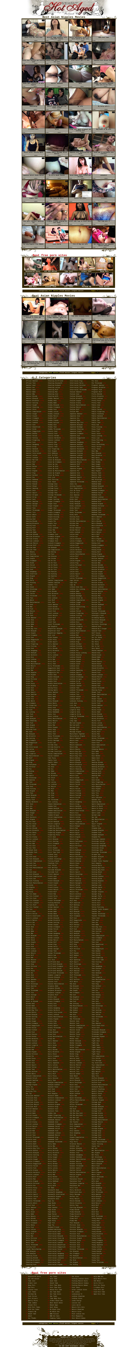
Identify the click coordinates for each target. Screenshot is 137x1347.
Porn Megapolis (77, 1316)
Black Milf (30, 955)
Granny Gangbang (54, 1008)
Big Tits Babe (31, 894)
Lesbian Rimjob (75, 657)
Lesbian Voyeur (75, 696)
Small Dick (96, 758)
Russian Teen (96, 609)
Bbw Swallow (30, 780)
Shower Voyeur (97, 699)
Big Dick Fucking (32, 881)
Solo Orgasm (96, 789)
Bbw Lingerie (31, 753)
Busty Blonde (31, 1218)
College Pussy (53, 488)
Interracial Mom (54, 1262)
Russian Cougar (97, 571)
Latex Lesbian (75, 532)
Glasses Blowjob (54, 977)
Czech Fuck (52, 611)
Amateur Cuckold (32, 420)
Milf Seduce (74, 955)
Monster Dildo (75, 1030)
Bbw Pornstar (31, 767)
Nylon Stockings (76, 1098)
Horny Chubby (53, 1155)
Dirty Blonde (53, 648)
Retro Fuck (96, 528)
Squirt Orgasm (97, 824)
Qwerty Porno (33, 1300)
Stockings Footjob (98, 843)
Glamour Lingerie (54, 975)
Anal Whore (30, 600)
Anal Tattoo (30, 593)
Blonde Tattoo (31, 1067)
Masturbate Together (77, 734)
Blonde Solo (30, 1063)
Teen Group (96, 970)
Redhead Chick (97, 488)
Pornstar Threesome (77, 1249)
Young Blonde (96, 1231)
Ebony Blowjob (53, 701)
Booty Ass (29, 1087)
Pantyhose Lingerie (77, 1183)
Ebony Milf (52, 723)
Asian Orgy (30, 677)
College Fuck (53, 486)
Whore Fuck (96, 1166)
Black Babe (30, 931)
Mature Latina (75, 817)
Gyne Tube (53, 1281)
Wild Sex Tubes (33, 1309)
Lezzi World (76, 1305)
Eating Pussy (53, 688)
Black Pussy (30, 970)
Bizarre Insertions (33, 916)
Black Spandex (31, 979)
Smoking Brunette (98, 767)
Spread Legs (96, 815)
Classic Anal (53, 431)
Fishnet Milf (53, 856)
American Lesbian (32, 541)
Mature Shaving (75, 861)
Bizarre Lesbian (32, 918)
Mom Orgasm (74, 1008)
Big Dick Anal (31, 872)
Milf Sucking (74, 968)
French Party (53, 896)
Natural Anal (74, 1058)
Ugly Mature (96, 1071)
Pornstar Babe (75, 1227)
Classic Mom (52, 442)
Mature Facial (75, 784)
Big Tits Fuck (31, 898)
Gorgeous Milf (53, 995)
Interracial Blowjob (55, 1236)
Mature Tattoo (75, 885)
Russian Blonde (97, 565)
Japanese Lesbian (76, 455)
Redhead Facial (97, 493)
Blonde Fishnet (31, 1030)
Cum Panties (52, 571)
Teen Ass (95, 922)
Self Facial (96, 633)
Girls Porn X (98, 1283)
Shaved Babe (96, 657)
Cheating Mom (53, 392)
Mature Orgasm (75, 837)
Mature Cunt (74, 775)
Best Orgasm (30, 819)
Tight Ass (95, 1043)
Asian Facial (31, 642)
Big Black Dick (31, 850)
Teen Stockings (97, 1006)
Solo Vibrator (97, 797)
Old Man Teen (74, 1120)
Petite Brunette (76, 1203)
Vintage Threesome (98, 1139)
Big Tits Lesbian (32, 903)
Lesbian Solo (74, 668)
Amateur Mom (30, 464)
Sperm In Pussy (97, 808)
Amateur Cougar (31, 414)
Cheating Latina (54, 387)
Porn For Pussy (99, 1285)
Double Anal (52, 675)
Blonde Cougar (31, 1021)
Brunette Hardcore (33, 1172)
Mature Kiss (74, 813)
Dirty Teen (52, 664)
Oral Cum (73, 1128)
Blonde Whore (31, 1074)
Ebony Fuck (52, 707)
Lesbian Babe (74, 591)
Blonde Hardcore (32, 1038)
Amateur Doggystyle (33, 431)
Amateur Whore (31, 514)
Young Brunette (97, 1234)
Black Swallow (31, 986)
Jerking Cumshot (76, 486)
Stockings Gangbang (99, 846)
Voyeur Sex (96, 1146)
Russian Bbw (96, 563)
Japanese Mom (74, 466)
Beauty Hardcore (32, 802)
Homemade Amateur (54, 1120)
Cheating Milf (53, 389)
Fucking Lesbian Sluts (80, 1279)
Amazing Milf (31, 528)
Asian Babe (30, 624)
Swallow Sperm (97, 887)
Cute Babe (51, 589)
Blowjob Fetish (31, 1078)
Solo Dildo (96, 780)
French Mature (53, 889)
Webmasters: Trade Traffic (72, 1337)
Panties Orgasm (75, 1174)
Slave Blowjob (97, 740)
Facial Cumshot (53, 756)
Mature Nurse (74, 830)
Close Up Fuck (53, 468)
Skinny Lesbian (97, 725)
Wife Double (96, 1185)
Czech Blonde (53, 607)
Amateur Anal (31, 385)
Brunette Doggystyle (33, 1163)
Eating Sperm (53, 690)
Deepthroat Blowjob (55, 628)
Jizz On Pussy (75, 490)
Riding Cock (96, 543)
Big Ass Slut (31, 846)
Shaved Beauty (97, 661)
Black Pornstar (31, 966)
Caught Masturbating (33, 1249)
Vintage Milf (96, 1124)
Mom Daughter (74, 997)
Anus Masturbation (33, 602)
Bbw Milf (29, 758)
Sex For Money (97, 637)
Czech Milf (52, 617)
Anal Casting (31, 554)
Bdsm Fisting (31, 789)
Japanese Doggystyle (77, 438)
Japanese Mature (76, 462)
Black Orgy (30, 964)
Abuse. (82, 1346)
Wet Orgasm (96, 1152)
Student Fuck (96, 859)
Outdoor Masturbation (78, 1159)
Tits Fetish (96, 1058)
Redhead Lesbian (98, 497)
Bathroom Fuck (31, 729)
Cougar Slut (52, 508)
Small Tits (96, 760)
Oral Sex (73, 1135)
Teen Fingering (97, 957)
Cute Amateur (53, 587)
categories (43, 291)
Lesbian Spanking (76, 670)
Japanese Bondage (76, 427)
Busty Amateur (31, 1207)
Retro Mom (95, 536)
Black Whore (30, 997)
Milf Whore (74, 981)
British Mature (31, 1126)
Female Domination (55, 804)
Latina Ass (74, 536)
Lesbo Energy (76, 1300)
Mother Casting (75, 1043)
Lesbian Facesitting (77, 607)
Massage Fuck (74, 727)
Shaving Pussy (97, 690)
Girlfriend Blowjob (55, 964)
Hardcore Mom (53, 1102)
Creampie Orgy (53, 539)
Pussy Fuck (96, 431)
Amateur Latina (31, 455)
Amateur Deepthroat (33, 427)
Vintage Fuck (96, 1111)
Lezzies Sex (76, 1303)
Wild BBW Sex (98, 1276)
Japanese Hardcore (76, 446)
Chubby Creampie (54, 407)
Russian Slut (96, 607)
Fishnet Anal (53, 854)
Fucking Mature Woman (80, 1285)
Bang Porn (104, 270)
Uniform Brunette (98, 1080)
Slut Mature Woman (78, 1318)
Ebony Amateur (53, 692)
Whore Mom (95, 1170)
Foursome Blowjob (54, 870)
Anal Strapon (31, 591)
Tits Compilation (98, 1056)
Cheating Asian (31, 1256)
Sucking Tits (96, 883)
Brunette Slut (31, 1190)
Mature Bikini (75, 758)
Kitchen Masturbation (78, 521)
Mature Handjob (75, 806)
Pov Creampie (74, 1253)
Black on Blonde (32, 1001)
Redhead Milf (96, 501)
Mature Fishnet (75, 791)
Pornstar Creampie (76, 1231)
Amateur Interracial (33, 453)
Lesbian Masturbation (78, 631)
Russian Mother (97, 598)
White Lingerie (97, 1159)
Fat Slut (51, 795)
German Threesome (54, 953)
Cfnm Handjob (31, 1253)
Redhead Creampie (98, 490)
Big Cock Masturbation (34, 867)
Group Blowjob (53, 1032)
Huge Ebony (52, 1212)
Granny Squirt (53, 1025)
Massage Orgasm (75, 732)
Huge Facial (52, 1214)
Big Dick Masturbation (34, 883)
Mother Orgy (74, 1054)
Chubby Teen (52, 427)
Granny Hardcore (54, 1010)
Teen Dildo (96, 946)
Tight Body (96, 1045)
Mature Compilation (77, 771)
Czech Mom (51, 620)
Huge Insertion (53, 1216)
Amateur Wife (31, 517)
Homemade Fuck (53, 1131)
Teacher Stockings (98, 913)
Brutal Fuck (30, 1205)
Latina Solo (74, 571)
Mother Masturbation (77, 1049)
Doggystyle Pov (53, 672)
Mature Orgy (74, 839)
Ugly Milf (95, 1074)
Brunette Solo (31, 1192)
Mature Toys (74, 892)
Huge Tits (51, 1223)
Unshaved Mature (98, 1087)
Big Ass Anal (31, 821)
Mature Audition (76, 745)
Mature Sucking (75, 878)
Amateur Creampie (32, 418)
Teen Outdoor (96, 986)
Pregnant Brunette (98, 387)
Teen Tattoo (96, 1014)
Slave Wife (96, 747)
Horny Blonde (53, 1148)
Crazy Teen (52, 532)
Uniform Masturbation (100, 1085)
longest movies (77, 291)
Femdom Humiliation (55, 810)
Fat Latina (52, 782)
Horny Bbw (51, 1146)
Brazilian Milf (31, 1106)
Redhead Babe (96, 484)
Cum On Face (52, 563)
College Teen (53, 493)
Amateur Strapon (32, 495)
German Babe (52, 911)
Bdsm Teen (29, 793)
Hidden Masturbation (55, 1117)
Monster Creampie (76, 1028)
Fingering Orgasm (54, 832)
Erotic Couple (53, 738)
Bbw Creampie (31, 740)
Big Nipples (30, 887)
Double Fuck (52, 681)
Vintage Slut (96, 1133)
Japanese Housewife (77, 449)
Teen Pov (95, 990)
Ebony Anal (52, 694)
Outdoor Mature (75, 1161)
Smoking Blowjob (98, 764)
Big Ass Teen (31, 848)
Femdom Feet (52, 806)
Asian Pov (29, 681)
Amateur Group (31, 446)
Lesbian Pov (74, 650)
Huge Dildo (52, 1209)
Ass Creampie (31, 703)
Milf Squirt (74, 962)
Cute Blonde (52, 591)
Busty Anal (30, 1209)
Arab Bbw (29, 607)
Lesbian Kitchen (76, 624)
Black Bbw (29, 933)
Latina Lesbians (76, 552)
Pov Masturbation (76, 1258)
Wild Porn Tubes (34, 1307)
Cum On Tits (52, 569)
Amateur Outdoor (32, 475)
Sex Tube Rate (55, 1292)
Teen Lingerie (97, 977)
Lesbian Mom (74, 635)
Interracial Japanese (56, 1256)
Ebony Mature (53, 721)
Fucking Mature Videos (80, 1283)
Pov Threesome (97, 383)
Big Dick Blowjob (32, 874)
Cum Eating (52, 552)
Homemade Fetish (54, 1128)
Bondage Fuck (31, 1082)
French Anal (52, 876)
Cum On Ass (52, 560)
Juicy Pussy (74, 497)
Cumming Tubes (55, 1318)
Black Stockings (32, 984)
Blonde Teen (30, 1069)
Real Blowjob (96, 453)
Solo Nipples (96, 786)
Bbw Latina (30, 749)
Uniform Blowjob (98, 1078)
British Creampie (32, 1117)
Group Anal (52, 1030)
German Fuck (52, 931)
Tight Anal (96, 1038)
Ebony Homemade (53, 712)
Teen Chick (96, 933)
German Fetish (53, 929)
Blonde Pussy (31, 1058)
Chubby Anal (52, 400)
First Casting (53, 841)
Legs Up (72, 585)
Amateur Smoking (32, 488)
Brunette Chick (31, 1157)
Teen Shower (96, 997)
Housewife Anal (53, 1190)
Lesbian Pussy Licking (78, 653)
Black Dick (30, 944)
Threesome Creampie (99, 1032)
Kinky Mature (74, 508)
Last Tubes (68, 286)
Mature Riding (75, 852)
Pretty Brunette (98, 396)
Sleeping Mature (98, 749)
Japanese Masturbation (78, 460)
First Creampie (53, 843)
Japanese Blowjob (76, 425)
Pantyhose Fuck (75, 1181)
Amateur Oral (31, 468)
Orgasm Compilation (77, 1137)
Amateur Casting (32, 403)
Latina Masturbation (77, 554)
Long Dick (73, 718)
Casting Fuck (31, 1247)
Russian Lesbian (98, 587)
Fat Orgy (51, 793)
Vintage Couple (97, 1109)
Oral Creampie (75, 1126)
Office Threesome (76, 1104)
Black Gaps (54, 1305)
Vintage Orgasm (97, 1128)
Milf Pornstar (75, 949)
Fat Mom (51, 791)
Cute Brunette (53, 593)
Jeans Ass (73, 484)
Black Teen (30, 988)
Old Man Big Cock (76, 1113)
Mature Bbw (74, 747)
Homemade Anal (53, 1122)
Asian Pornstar (31, 679)
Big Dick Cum (31, 878)
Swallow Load (96, 885)
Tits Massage (96, 1060)
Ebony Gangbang (53, 710)
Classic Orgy (53, 444)
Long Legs (73, 721)
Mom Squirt (74, 1017)
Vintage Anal (96, 1102)
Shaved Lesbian (97, 675)
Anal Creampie (31, 560)
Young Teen (96, 1260)
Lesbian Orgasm (75, 639)
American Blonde (32, 534)
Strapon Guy (96, 854)
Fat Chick (51, 778)
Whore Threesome (98, 1177)
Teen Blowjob (96, 929)
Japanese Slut (75, 473)
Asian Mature (31, 666)
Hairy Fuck (52, 1058)
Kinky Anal (74, 499)
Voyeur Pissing (97, 1144)
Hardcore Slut (53, 1109)
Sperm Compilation (98, 804)
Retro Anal (96, 519)
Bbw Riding (30, 771)
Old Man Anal (74, 1111)
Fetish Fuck (52, 819)
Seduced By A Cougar (99, 628)
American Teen (31, 550)
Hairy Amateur (53, 1041)
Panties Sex (74, 1177)
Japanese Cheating (76, 429)
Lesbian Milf (74, 633)
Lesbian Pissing (76, 646)
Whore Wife (96, 1179)
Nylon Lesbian (75, 1093)
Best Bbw (29, 808)
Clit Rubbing (53, 453)
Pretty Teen (96, 403)
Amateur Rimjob (31, 484)
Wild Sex (95, 1209)
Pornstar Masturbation (78, 1236)
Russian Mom (96, 596)
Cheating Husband (54, 385)
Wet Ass (94, 1148)
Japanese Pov (74, 471)
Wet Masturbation (98, 1150)
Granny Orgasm (53, 1019)
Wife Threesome (97, 1192)
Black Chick (30, 940)
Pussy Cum (95, 425)
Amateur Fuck (31, 442)
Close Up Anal (53, 457)
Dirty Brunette (53, 650)
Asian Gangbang (31, 650)
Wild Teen (95, 1214)
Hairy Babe (52, 1047)
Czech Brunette (53, 609)
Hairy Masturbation (55, 1069)
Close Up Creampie (55, 462)
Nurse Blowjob (75, 1080)
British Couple (31, 1115)
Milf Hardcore (75, 935)
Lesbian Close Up (76, 598)
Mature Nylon (74, 832)
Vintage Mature (97, 1122)
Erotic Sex (52, 742)
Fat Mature (52, 786)
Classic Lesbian (54, 440)
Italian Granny (75, 403)
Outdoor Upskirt (76, 1168)
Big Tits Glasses (32, 900)
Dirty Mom (51, 659)
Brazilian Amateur (33, 1095)
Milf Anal (73, 900)
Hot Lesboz (76, 1292)
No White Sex (55, 1311)
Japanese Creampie (76, 433)
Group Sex (51, 1038)
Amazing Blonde (31, 521)
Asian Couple (31, 633)
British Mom (30, 1131)
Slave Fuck (96, 742)
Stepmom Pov (96, 837)
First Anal (52, 837)
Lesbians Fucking (76, 701)
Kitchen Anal (74, 519)
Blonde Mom (30, 1049)
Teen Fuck (95, 964)
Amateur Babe (31, 392)
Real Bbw (95, 451)
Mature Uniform (75, 894)
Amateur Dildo (31, 429)
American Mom (31, 547)
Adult (30, 1316)
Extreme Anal (53, 745)
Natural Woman (75, 1074)
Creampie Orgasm (54, 536)
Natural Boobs (75, 1060)
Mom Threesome (75, 1019)
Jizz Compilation (76, 488)
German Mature (53, 940)
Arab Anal (29, 604)
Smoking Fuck (96, 771)
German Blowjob (53, 918)
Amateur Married (32, 460)
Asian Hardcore (31, 655)
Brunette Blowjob (32, 1152)
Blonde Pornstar (32, 1054)
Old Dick (73, 1109)
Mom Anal (73, 984)
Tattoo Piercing (98, 907)
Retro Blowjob (97, 523)
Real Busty (96, 457)
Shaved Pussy (96, 681)
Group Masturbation (55, 1036)
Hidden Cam (52, 1113)
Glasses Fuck (53, 981)
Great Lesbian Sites (79, 1289)
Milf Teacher (74, 973)
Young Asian (96, 1223)
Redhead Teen (96, 512)
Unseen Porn (32, 1305)
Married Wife (74, 725)
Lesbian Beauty (75, 593)
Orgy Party (74, 1142)
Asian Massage (31, 661)
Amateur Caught (31, 405)
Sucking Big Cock (98, 867)
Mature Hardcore (76, 808)
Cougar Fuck (52, 503)
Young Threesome (98, 1262)
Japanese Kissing (76, 453)
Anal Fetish (30, 565)
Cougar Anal (52, 497)
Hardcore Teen (53, 1111)
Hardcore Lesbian (54, 1100)
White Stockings (98, 1161)
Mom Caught (74, 990)
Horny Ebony (52, 1161)
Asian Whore (30, 701)
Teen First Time (98, 960)
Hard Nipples (53, 1093)
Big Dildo (29, 885)
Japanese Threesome (77, 482)
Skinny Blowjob (97, 716)
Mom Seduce (74, 1010)
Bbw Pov (29, 769)
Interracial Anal (54, 1231)
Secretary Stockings (99, 624)
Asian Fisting (31, 646)
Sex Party (95, 642)
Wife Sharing (96, 1190)
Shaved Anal (96, 653)
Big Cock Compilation (34, 861)
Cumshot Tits (53, 585)
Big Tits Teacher (32, 907)
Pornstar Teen (75, 1247)
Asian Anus (30, 622)
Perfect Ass (74, 1196)
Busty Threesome (32, 1245)
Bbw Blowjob (30, 734)
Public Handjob (97, 416)
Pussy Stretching (98, 444)
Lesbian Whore (75, 699)
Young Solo (96, 1258)
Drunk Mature (53, 685)
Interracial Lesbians (56, 1258)
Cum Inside (52, 558)
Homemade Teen (53, 1139)
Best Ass (29, 806)
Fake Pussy (52, 758)
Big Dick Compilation (34, 876)
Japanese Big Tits (76, 422)
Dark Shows (54, 1307)
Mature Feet (74, 786)
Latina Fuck (74, 545)
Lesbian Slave (75, 664)
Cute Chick (52, 596)
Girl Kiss (51, 960)
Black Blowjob (31, 935)
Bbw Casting (30, 738)
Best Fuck (29, 815)
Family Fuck (52, 760)
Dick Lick (51, 635)
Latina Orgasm (75, 560)
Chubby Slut (52, 425)
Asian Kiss (30, 657)
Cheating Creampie (33, 1262)
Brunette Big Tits (33, 1148)
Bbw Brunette (31, 736)
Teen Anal (95, 920)
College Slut (53, 490)
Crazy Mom (51, 530)
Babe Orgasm (30, 725)
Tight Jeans (96, 1047)
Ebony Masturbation (55, 718)
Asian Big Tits (31, 628)
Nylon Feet (74, 1089)
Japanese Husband (76, 451)
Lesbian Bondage (76, 596)
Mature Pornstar (76, 846)
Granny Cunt (52, 1003)
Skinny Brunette (98, 718)
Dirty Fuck (52, 653)
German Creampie (54, 927)
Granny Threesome (54, 1028)
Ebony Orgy (52, 729)
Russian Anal (96, 560)
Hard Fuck (51, 1091)
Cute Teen (51, 602)
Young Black (96, 1229)
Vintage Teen (96, 1137)
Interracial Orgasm (55, 1264)
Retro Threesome (98, 541)
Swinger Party (97, 896)
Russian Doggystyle (99, 578)
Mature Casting (75, 767)
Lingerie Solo (75, 712)
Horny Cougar (53, 1157)
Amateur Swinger (32, 503)
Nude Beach (74, 1076)
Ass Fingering (31, 705)
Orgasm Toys (74, 1139)
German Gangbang (54, 933)
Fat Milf (51, 789)
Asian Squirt (31, 692)
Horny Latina (53, 1168)
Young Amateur (97, 1218)
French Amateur (53, 874)
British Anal (31, 1111)
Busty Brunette (31, 1220)
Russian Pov (96, 602)
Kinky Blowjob (75, 501)
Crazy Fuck (52, 525)
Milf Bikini (74, 909)
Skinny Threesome (98, 738)
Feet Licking (53, 802)
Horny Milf (52, 1172)
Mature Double (75, 782)
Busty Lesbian (31, 1231)
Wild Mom (95, 1207)
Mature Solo (74, 870)
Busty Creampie (31, 1223)
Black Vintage (31, 995)
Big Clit (29, 854)
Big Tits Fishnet (32, 896)
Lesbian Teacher (76, 685)
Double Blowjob (53, 677)
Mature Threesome (76, 889)
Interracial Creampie (56, 1240)
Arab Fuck (29, 609)
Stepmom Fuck (96, 832)
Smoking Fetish (97, 769)
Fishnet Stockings (55, 859)
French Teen (52, 898)
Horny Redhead (53, 1181)
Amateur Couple (31, 416)
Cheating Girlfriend (55, 381)
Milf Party (74, 946)
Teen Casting (96, 931)
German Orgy (52, 944)
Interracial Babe (54, 1234)
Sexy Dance (96, 648)
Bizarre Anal (31, 911)
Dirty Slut (52, 661)
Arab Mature (30, 611)
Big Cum (29, 870)
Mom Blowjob (74, 986)
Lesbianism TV (77, 1294)
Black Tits (30, 992)
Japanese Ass (74, 418)
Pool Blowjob (74, 1223)
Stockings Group (98, 848)
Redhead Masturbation (100, 499)
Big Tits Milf (31, 905)
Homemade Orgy (53, 1137)
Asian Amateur (31, 617)
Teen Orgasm (96, 981)
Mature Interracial (77, 810)
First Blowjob (53, 839)
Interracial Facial (55, 1249)
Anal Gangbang (31, 571)
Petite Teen (74, 1205)
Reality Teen (96, 475)
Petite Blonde (75, 1201)
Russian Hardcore (98, 585)
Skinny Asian (96, 710)
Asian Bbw (29, 626)
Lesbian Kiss (74, 622)
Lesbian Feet (74, 609)
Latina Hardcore (76, 550)
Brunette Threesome (33, 1201)
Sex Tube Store (55, 1294)
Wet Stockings (97, 1157)
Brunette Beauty (32, 1146)
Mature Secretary (76, 856)
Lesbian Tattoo (75, 683)
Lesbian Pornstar (76, 648)
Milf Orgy (73, 944)
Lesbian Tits (74, 692)
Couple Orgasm (53, 519)
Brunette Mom (31, 1179)
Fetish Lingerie (54, 824)
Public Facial (97, 409)
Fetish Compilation (55, 817)
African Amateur (32, 381)
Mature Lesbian (75, 819)
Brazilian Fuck (31, 1100)
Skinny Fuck (96, 721)
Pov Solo (95, 381)
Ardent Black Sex (56, 1300)
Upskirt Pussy (97, 1093)
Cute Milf (51, 600)
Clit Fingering (53, 449)
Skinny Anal (96, 707)
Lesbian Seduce (75, 659)
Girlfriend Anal (54, 962)
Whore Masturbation (99, 1168)
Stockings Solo (97, 850)
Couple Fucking (53, 514)
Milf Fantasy (74, 924)
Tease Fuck (96, 918)
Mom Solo (73, 1014)
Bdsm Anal (29, 786)
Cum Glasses (52, 556)
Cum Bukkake (52, 547)
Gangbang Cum (53, 905)
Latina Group (74, 547)
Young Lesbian (97, 1249)
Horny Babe (52, 1144)
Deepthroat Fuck (54, 631)
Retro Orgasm (96, 539)
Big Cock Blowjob (32, 859)
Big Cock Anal (31, 856)
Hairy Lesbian (53, 1067)
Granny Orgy (52, 1021)
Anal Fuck (29, 569)
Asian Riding (31, 685)
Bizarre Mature (31, 920)
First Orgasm (53, 848)
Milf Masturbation (76, 940)
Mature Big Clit (76, 753)
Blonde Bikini (31, 1012)
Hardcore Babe (53, 1095)
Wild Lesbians (97, 1201)
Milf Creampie (75, 916)
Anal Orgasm (30, 576)
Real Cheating (97, 460)
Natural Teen (74, 1069)
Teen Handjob (96, 973)
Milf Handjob (74, 933)
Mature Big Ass (75, 751)
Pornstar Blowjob (76, 1229)
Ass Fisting (30, 707)
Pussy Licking (97, 436)
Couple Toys (52, 523)
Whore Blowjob (97, 1163)
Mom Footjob (74, 999)
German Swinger (53, 949)
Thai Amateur (96, 1023)
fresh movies (65, 291)
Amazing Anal (31, 519)
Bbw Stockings (31, 778)
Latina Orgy (74, 563)
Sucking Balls (97, 865)
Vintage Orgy (96, 1131)
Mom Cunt (73, 995)
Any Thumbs (32, 1318)
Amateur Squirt (31, 493)
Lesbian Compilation (77, 600)
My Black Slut (55, 1309)
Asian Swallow (31, 694)
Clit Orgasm (52, 451)
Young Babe (96, 1225)
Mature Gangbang (76, 802)
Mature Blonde (75, 760)
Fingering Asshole (55, 828)
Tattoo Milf (96, 905)
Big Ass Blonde (31, 828)
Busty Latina (31, 1229)
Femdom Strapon (53, 815)
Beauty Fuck (30, 799)
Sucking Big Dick (98, 870)
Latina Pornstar (76, 565)
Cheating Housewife (55, 383)
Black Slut (30, 975)
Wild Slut (95, 1212)
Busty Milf (30, 1234)
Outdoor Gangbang (76, 1155)
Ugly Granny (96, 1069)
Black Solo (30, 977)
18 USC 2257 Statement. (69, 1346)
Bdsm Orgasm (30, 791)
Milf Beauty (74, 907)
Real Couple (96, 466)
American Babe (31, 532)
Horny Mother (53, 1177)
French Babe (52, 878)
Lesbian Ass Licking (77, 589)
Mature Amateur (75, 738)
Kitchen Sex (74, 525)
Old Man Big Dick (76, 1115)
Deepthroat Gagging (55, 633)
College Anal (53, 484)
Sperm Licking (97, 810)
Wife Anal (95, 1181)
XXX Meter (97, 1281)
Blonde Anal (30, 1003)
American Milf (31, 545)
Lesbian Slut (74, 666)
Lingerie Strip (75, 714)
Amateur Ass (30, 387)
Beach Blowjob (31, 795)
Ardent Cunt (86, 270)
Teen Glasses (96, 968)
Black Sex (29, 973)
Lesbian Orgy (74, 642)
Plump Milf (74, 1218)
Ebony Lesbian (53, 716)
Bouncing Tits (31, 1091)
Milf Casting (74, 913)
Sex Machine (96, 639)
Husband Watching (54, 1229)
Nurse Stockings (76, 1082)
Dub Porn (33, 286)
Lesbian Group (75, 617)
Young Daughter (97, 1242)
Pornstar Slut (75, 1242)
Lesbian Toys (74, 694)
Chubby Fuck (52, 409)
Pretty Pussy (96, 400)
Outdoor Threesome (76, 1166)
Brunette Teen (31, 1199)
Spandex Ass (96, 799)
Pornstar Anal (75, 1225)
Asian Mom (29, 670)
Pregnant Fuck (97, 389)
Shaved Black (96, 664)
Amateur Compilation (33, 411)
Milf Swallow (74, 970)
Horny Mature (53, 1170)
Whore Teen (96, 1174)
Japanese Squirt (76, 477)
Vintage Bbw (96, 1104)
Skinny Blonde (97, 714)
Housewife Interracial (56, 1194)
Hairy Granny (53, 1060)
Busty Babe (30, 1214)
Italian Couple (75, 400)
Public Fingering (98, 411)
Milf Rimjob (74, 953)
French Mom (52, 894)
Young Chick (96, 1236)
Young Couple (96, 1238)
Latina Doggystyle (76, 543)
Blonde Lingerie (32, 1045)
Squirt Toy (96, 826)
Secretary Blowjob (98, 620)
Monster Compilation (77, 1025)
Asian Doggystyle (32, 639)
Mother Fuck (74, 1047)
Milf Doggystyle (76, 920)
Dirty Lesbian (53, 655)
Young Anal (96, 1220)
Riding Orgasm (97, 554)
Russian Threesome (98, 611)
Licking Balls (75, 707)
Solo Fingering (97, 782)
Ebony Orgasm (53, 727)
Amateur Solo (31, 490)
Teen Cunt (95, 942)
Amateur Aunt (31, 389)
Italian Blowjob (76, 396)
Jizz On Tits (74, 493)
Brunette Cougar (32, 1159)
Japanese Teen (75, 479)
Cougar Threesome (54, 510)
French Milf (52, 892)
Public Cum (96, 407)
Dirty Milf (52, 657)
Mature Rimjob (75, 854)
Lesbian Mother (75, 637)
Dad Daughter (53, 626)
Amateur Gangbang (32, 444)
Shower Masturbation (99, 694)
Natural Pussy (75, 1067)
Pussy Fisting (97, 427)
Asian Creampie (31, 635)
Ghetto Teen (52, 957)
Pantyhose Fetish (76, 1179)
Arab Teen (29, 615)
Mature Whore (74, 898)
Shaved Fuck (96, 672)
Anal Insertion (31, 574)
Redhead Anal (96, 482)
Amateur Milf (31, 462)
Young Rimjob (96, 1251)
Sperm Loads (96, 813)
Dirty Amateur (53, 644)
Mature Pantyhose (76, 841)
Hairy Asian (52, 1045)
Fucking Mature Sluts (80, 1281)
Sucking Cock (96, 874)
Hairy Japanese (53, 1063)
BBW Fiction (54, 1314)
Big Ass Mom (30, 843)
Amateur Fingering (33, 440)
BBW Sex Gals (55, 1316)
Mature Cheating (76, 769)
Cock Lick (51, 477)
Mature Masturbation (77, 824)
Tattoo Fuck (96, 900)
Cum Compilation (54, 550)
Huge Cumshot (53, 1207)
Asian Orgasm (31, 675)
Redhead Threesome (98, 514)
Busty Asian (30, 1212)
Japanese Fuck (75, 440)
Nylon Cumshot (75, 1087)
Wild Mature (96, 1203)
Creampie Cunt (53, 534)
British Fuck (31, 1120)
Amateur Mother (31, 466)
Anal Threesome (31, 596)
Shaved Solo (96, 683)
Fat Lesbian (52, 784)
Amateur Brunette (32, 400)
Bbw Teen (29, 782)
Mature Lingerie (76, 821)
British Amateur (32, 1109)
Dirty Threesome (54, 666)
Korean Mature (75, 530)
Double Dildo (53, 679)
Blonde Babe (30, 1006)
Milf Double (74, 922)
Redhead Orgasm (97, 503)
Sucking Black (97, 872)
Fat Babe (51, 771)
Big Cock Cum (31, 863)
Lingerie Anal (75, 710)
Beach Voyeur (31, 797)
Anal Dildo (30, 563)
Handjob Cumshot (54, 1085)
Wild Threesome (97, 1216)
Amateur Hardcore (32, 451)
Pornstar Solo (75, 1245)
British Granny (31, 1122)
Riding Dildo (96, 550)
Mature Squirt (75, 872)
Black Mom (29, 957)
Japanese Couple (76, 431)
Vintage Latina (97, 1115)
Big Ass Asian (31, 824)
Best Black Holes (56, 1303)
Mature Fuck (74, 799)
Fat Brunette (53, 775)
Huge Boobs (52, 1203)
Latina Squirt (75, 574)
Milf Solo (73, 957)
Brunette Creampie (33, 1161)
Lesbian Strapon (76, 679)
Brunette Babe (31, 1142)
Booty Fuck (30, 1089)
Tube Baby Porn (55, 1298)
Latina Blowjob (75, 539)
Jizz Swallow (74, 495)
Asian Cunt (30, 637)
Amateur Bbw (30, 394)
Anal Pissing (31, 582)
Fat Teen (51, 797)
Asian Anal (30, 620)
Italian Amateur (76, 392)
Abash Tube (32, 1314)
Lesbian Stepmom (76, 675)
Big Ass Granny (31, 837)
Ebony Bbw (51, 699)
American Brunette (33, 536)
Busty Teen (30, 1242)
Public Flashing (98, 414)
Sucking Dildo (97, 878)
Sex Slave (95, 644)
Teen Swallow (96, 1012)
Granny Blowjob (53, 999)
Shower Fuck (96, 692)
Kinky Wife (74, 514)
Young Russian (97, 1253)
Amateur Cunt (31, 425)
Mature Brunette (76, 764)
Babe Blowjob (31, 718)
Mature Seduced (75, 859)
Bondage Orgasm (31, 1085)
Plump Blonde (74, 1209)
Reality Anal (96, 473)
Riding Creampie (98, 545)
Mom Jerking (74, 1003)
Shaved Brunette (98, 668)
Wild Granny (96, 1199)
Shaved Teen (96, 685)
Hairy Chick (52, 1054)
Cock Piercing (53, 479)
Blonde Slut (30, 1060)
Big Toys (29, 909)
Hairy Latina (53, 1065)
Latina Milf (74, 556)
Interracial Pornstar (78, 385)
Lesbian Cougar (75, 602)
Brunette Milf (31, 1177)
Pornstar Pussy (75, 1240)
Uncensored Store (33, 270)
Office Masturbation (77, 1100)
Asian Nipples (31, 672)
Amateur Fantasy (32, 438)
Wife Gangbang (97, 1188)
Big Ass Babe (31, 826)
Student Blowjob (98, 856)
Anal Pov (29, 585)
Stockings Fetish (98, 841)
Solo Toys (95, 795)
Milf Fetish (74, 927)
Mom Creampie (74, 992)
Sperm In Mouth (97, 806)
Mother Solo (74, 1056)
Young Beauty (96, 1227)
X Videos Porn (99, 1287)
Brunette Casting (32, 1155)
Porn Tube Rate (55, 1285)
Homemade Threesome (55, 1142)
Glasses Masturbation (56, 984)
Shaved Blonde (97, 666)
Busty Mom (29, 1236)
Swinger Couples (98, 892)
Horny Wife (52, 1185)
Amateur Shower (31, 486)
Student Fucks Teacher (100, 861)
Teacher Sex (96, 911)
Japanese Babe (75, 420)
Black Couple (31, 942)
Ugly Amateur (96, 1067)
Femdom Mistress (54, 813)
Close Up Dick (53, 466)
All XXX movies (50, 270)
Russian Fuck (96, 580)
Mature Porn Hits (78, 1307)
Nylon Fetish (74, 1091)
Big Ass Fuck (31, 835)
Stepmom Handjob (98, 835)
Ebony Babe (52, 696)
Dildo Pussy (52, 639)
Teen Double (96, 951)
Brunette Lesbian (32, 1174)
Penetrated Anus (76, 1192)
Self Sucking (96, 635)
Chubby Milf (52, 418)
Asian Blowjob (31, 631)
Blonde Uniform (31, 1071)
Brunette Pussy (31, 1188)
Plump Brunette (75, 1214)
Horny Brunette (53, 1152)
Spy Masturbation (98, 819)
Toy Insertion (97, 1063)
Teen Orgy (95, 984)
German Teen (52, 951)
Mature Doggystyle (76, 780)
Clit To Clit (53, 455)
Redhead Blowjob (98, 486)
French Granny (53, 887)
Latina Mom (74, 558)
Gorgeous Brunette (55, 990)
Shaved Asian (96, 655)
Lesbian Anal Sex (76, 587)
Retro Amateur (97, 517)
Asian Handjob (31, 653)
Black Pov (29, 968)
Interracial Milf (54, 1260)
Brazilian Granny (32, 1102)
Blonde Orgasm (31, 1052)
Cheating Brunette (33, 1260)
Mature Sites (76, 1311)
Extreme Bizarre (54, 747)
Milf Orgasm (74, 942)
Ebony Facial (53, 705)
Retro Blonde (96, 521)
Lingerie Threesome (77, 716)
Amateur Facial (31, 436)
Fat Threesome (53, 799)
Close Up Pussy (53, 475)
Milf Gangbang (75, 931)
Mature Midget (75, 826)
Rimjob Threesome (98, 556)
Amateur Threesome (33, 510)
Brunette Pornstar (33, 1183)
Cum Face (51, 554)
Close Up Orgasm (54, 473)
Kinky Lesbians (75, 506)
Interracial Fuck (54, 1251)
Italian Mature (75, 407)
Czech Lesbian (53, 613)
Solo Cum (95, 778)
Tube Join (68, 270)
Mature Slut (74, 865)
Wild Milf (95, 1205)
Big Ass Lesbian (32, 839)
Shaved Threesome (98, 688)
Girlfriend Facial (55, 968)
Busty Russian (31, 1240)
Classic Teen (53, 446)
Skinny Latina (97, 723)
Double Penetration (55, 683)
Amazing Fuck (31, 525)
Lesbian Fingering (76, 613)
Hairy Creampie (53, 1056)
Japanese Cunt (75, 436)
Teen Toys (95, 1021)
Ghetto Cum (52, 955)
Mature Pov (74, 848)
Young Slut (96, 1256)
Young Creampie (97, 1240)
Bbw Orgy (29, 762)
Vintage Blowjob (98, 1106)
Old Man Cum (74, 1117)
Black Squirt (31, 981)
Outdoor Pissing (76, 1163)
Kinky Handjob (75, 503)
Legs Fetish (74, 580)
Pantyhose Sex (75, 1185)
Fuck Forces (104, 286)
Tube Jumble (32, 1303)
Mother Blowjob (75, 1041)
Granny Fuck (52, 1006)
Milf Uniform (74, 979)
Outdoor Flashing (76, 1150)
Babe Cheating (31, 721)
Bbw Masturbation (32, 756)
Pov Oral (73, 1260)
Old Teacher (74, 1122)
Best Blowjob (31, 810)
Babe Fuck (29, 723)
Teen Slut (95, 999)
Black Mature (31, 953)
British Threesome (33, 1137)
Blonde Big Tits (32, 1010)
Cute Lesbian (53, 598)
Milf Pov (73, 951)
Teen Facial (96, 953)
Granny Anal (52, 997)
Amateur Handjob (32, 449)
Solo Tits (95, 793)
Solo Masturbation (98, 784)
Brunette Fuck (31, 1168)
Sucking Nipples (98, 881)
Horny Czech (52, 1159)
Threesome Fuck (97, 1034)
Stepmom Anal (96, 828)
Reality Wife (96, 477)
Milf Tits (73, 977)
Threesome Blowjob (98, 1030)
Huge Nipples (53, 1218)
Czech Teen (52, 622)
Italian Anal (74, 394)
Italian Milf (74, 409)
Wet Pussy (95, 1155)
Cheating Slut (53, 394)
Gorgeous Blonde (54, 988)
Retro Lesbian (97, 530)
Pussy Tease (96, 449)
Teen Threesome (97, 1017)
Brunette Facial (32, 1166)
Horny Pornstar (53, 1179)
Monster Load (74, 1032)
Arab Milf (29, 613)
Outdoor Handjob (76, 1157)
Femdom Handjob (53, 808)
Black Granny (31, 949)
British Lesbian (32, 1124)
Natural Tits (74, 1071)
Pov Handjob (74, 1256)
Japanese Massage (76, 457)
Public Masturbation (99, 418)
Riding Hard (96, 552)
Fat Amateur (52, 764)
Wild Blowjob (96, 1196)
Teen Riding (96, 995)
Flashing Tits (53, 863)
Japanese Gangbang (76, 442)
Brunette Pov (31, 1185)
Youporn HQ (32, 1311)
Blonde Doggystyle (33, 1025)
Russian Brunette (98, 569)
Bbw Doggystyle (31, 742)
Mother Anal (74, 1038)
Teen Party (96, 988)
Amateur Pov (30, 477)
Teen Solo (95, 1001)
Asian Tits (30, 699)
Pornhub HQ (86, 286)
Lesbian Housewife (76, 620)
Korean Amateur (75, 528)
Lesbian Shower (75, 661)
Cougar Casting (53, 499)
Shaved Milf (96, 679)
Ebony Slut (52, 732)
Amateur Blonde (31, 396)
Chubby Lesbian (53, 414)
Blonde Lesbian (31, 1043)
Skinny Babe (96, 712)
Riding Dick (96, 547)
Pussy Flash (96, 429)
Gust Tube (53, 1279)
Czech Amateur (53, 604)
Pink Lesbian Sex (78, 1314)
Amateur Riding (31, 482)
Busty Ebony (30, 1225)
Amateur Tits (31, 512)
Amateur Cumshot (32, 422)
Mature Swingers (76, 883)
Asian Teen (30, 696)
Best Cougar (30, 813)
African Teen (31, 383)
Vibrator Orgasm (98, 1100)
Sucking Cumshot (98, 876)
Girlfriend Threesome (56, 973)
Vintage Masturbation (100, 1120)
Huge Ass (51, 1201)
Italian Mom (74, 411)
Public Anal (96, 405)
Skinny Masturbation (99, 727)
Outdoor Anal (74, 1146)
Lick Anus (73, 703)
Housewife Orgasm (54, 1196)
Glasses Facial (53, 979)
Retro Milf (96, 534)
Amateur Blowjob (32, 398)
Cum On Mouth (53, 565)
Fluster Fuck (50, 286)
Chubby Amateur (53, 398)
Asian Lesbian (31, 659)
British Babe (31, 1113)
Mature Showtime (78, 1309)
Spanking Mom (96, 802)
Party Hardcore (75, 1190)
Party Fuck (74, 1188)
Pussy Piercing (97, 440)
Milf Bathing (74, 905)
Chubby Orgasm (53, 420)
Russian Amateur (98, 558)
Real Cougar (96, 464)
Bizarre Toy (30, 924)
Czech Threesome (54, 624)
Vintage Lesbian (98, 1117)
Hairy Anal (52, 1043)
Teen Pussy (96, 992)
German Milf (52, 942)
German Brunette (54, 920)
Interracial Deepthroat (57, 1245)
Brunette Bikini (32, 1150)
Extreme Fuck (53, 749)
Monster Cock (74, 1023)
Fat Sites (75, 1276)
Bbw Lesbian (30, 751)
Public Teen (96, 422)
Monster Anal (74, 1021)
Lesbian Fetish (75, 611)
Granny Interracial (55, 1012)
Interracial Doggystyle (57, 1247)
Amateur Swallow (32, 501)
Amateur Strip (31, 497)
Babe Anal (29, 716)
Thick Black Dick (98, 1025)
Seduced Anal (96, 626)
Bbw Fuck (29, 745)
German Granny (53, 935)
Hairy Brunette (53, 1052)
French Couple (53, 883)
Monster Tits (74, 1036)
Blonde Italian (31, 1041)
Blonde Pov (30, 1056)
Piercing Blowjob (76, 1207)
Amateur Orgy (31, 473)
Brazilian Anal (31, 1098)
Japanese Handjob (76, 444)
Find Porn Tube (99, 1292)
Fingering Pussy (54, 835)
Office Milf (74, 1102)
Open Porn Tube (99, 1294)
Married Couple (75, 723)
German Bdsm (52, 913)
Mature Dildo (74, 778)
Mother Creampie (76, 1045)
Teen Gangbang (97, 966)
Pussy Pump (96, 442)
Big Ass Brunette (32, 830)
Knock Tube (54, 1283)
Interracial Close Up (56, 1238)
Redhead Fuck (96, 495)
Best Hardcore (31, 817)
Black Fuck (30, 946)
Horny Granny (53, 1166)
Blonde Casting (31, 1017)
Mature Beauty (75, 749)
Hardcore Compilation (56, 1098)
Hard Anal (51, 1089)
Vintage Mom (96, 1126)
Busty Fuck (30, 1227)
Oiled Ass (73, 1106)
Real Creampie (97, 468)
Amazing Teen (31, 530)
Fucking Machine (54, 903)
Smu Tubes (53, 1296)
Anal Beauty (30, 552)
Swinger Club (96, 889)
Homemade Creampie (55, 1124)
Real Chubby (96, 462)
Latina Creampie (76, 541)
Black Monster (31, 960)
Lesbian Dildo (75, 604)
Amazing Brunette (32, 523)
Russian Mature (97, 591)
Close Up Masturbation (56, 471)
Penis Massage (75, 1194)
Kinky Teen (74, 510)
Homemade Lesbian (54, 1133)
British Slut (31, 1133)
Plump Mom (73, 1220)
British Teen (31, 1135)
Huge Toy (51, 1225)
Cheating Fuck (31, 1264)
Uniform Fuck (96, 1082)
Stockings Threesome (99, 852)
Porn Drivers (33, 1298)
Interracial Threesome (78, 389)
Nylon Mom (73, 1095)
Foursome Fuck (53, 872)
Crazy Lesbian (53, 528)
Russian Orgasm (97, 600)
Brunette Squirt (32, 1194)
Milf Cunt (73, 918)
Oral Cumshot (74, 1131)
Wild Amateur (96, 1194)
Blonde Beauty (31, 1008)
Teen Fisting (96, 962)
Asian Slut (30, 688)
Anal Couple (30, 558)
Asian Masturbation (33, 664)
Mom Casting (74, 988)
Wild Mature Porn (100, 1279)
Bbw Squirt (30, 775)
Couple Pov (52, 521)
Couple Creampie (54, 512)
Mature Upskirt (75, 896)
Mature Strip (74, 876)
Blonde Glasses (31, 1034)
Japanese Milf (75, 464)
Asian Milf (30, 668)
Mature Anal (74, 740)
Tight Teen (96, 1054)
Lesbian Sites (77, 1298)
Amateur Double (31, 433)
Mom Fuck (73, 1001)
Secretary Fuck (97, 622)
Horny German (53, 1163)
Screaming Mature (98, 617)
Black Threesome (32, 990)
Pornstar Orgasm (76, 1238)
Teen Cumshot (96, 940)
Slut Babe (95, 751)
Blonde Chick (31, 1019)
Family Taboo (53, 762)
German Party (53, 946)
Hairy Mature (53, 1071)
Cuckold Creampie (54, 543)
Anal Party (30, 580)
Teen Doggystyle (98, 949)
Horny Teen (52, 1183)
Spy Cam (94, 817)
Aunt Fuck (29, 714)
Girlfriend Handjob (55, 970)
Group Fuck (52, 1034)
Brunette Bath (31, 1144)
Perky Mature (74, 1199)
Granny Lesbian (53, 1014)
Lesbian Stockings (76, 677)
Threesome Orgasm (98, 1036)
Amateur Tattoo (31, 506)
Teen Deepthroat (98, 944)
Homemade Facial (54, 1126)
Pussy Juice (96, 433)
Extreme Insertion (55, 751)
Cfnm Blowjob (31, 1251)
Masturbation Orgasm (77, 736)
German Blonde (53, 916)
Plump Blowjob (75, 1212)
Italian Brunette (76, 398)
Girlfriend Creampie (55, 966)
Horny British (53, 1150)
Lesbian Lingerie (76, 626)
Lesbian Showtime (78, 1296)
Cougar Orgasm (53, 506)
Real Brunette (97, 455)
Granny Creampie (54, 1001)
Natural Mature (75, 1065)
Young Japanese (97, 1245)
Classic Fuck (53, 433)
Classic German (53, 436)
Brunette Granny (32, 1170)
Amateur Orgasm (31, 471)
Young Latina (96, 1247)
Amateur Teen (31, 508)
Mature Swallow (75, 881)
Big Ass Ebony (31, 832)
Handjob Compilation (55, 1082)
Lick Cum (73, 705)
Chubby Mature (53, 416)
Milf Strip (74, 966)
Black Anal (30, 927)
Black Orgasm (31, 962)
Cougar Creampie (54, 501)
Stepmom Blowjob (98, 830)
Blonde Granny (31, 1036)
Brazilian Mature (32, 1104)
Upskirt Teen (96, 1095)
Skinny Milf (96, 732)
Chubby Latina (53, 411)
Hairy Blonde (53, 1049)
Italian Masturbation (78, 405)
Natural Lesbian (76, 1063)
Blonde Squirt (31, 1065)
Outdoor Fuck (74, 1152)
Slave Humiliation (98, 745)
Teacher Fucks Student (100, 909)
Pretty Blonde (97, 394)
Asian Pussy (30, 683)
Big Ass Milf (31, 841)
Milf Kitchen (74, 938)
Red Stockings (97, 479)
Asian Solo (30, 690)
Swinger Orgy (96, 894)
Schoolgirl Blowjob (99, 613)
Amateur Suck (31, 499)
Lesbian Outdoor (76, 644)
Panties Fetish (75, 1170)
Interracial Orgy (76, 381)
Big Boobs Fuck (31, 852)
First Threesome (54, 850)
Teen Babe (95, 924)
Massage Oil (74, 729)
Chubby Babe (52, 403)
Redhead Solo (96, 510)
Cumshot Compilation (55, 580)
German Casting (53, 922)
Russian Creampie (98, 576)
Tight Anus (96, 1041)
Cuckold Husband (54, 545)
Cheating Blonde (32, 1258)
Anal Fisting (31, 567)
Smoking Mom (96, 775)
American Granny (32, 539)
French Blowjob (53, 881)
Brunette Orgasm (32, 1181)
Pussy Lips (96, 438)
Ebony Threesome (54, 736)
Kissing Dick (74, 517)
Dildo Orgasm (53, 637)
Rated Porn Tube (56, 1289)
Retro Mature (96, 532)
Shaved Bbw (96, 659)
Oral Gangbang (75, 1133)
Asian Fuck (30, 648)
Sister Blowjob (97, 701)
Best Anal (29, 804)
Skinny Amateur (97, 705)
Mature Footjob (75, 795)
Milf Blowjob (74, 911)
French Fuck (52, 885)
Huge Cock (51, 1205)
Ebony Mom (51, 725)
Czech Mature (53, 615)
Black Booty (30, 938)
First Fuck (52, 846)
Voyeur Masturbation (99, 1142)
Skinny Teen (96, 736)
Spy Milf (95, 821)
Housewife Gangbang (55, 1192)
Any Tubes (53, 1276)
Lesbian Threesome (76, 690)
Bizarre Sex (30, 922)
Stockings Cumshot (98, 839)
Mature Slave (74, 863)
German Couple (53, 924)
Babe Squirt (30, 727)
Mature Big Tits (76, 756)
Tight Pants (96, 1049)
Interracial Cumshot (55, 1242)
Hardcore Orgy (53, 1106)
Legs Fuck (73, 582)
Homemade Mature (54, 1135)
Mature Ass (74, 742)
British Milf (31, 1128)
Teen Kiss (95, 975)
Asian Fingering (32, 644)
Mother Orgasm (75, 1052)
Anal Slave (30, 587)
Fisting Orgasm (53, 861)
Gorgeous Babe (53, 986)
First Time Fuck (54, 852)
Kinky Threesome (76, 512)
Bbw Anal (29, 732)
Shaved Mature (97, 677)
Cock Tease (52, 482)
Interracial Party (76, 383)
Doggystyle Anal (54, 668)
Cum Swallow (52, 576)
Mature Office (75, 835)
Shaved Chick (96, 670)
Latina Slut (74, 569)
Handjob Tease (53, 1087)
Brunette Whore (31, 1203)
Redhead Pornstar (98, 506)
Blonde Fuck (30, 1032)
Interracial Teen (76, 387)
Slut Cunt (95, 753)
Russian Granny (97, 582)
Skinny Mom (96, 734)
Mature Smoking (75, 867)
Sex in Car (96, 646)
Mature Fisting (75, 793)
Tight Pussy (96, 1052)
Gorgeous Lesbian (54, 992)
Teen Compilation (98, 935)
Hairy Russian (53, 1078)
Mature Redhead (75, 850)
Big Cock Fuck (31, 865)
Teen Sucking (96, 1010)
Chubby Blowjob (53, 405)
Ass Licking (30, 712)
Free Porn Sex (99, 1289)
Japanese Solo (75, 475)
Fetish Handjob (53, 821)
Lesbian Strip (75, 681)
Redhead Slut (96, 508)
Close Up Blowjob (54, 460)
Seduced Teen (96, 631)
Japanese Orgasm (76, 468)
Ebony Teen (52, 734)
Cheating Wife (53, 396)
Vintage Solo (96, 1135)
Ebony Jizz (52, 714)
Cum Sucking (52, 574)
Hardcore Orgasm (54, 1104)
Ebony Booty (52, 703)
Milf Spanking (75, 960)
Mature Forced (75, 797)
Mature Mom (74, 828)
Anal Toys (29, 598)
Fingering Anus (53, 826)
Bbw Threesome (31, 784)
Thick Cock (96, 1028)
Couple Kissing (53, 517)
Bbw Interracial (32, 747)
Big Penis (29, 889)
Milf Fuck (73, 929)
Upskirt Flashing (98, 1089)
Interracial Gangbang (56, 1253)
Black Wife (30, 999)
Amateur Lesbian (32, 457)
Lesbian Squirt (75, 672)
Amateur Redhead (32, 479)
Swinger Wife (96, 898)
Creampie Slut (53, 541)
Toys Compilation (98, 1065)
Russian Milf (96, 593)
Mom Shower (74, 1012)
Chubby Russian (53, 422)
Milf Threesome (75, 975)
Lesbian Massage (76, 628)
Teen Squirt (96, 1003)
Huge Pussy (52, 1220)
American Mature (32, 543)
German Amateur (53, 907)
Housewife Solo (53, 1199)
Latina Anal (74, 534)
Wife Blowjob (96, 1183)
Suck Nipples (96, 863)
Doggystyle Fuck (54, 670)
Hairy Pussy (52, 1076)
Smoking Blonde (97, 762)
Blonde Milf (30, 1047)
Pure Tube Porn (55, 1287)
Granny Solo (52, 1023)
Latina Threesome (76, 578)
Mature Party (74, 843)
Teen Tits (95, 1019)
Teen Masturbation (98, 979)
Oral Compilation (76, 1124)
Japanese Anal (75, 416)
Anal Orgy (29, 578)
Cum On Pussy (53, 567)
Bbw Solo (29, 773)
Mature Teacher (75, 887)
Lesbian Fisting (76, 615)
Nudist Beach (74, 1078)
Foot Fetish (52, 865)
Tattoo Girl (96, 903)
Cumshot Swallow (54, 582)
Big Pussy (29, 892)
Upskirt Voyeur (97, 1098)
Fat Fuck (51, 780)
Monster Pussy (75, 1034)
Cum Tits (51, 578)
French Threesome (54, 900)
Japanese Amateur (76, 414)
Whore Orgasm (96, 1172)
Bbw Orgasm (30, 760)
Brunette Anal (31, 1139)
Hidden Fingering (54, 1115)
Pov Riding (74, 1264)
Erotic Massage (53, 740)
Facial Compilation (55, 753)
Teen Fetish (96, 955)
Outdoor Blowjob (76, 1148)
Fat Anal (51, 767)
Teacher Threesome (98, 916)
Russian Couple (97, 574)
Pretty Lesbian (97, 398)
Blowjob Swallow (32, 1080)
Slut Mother (96, 756)
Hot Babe (51, 1188)
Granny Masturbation (55, 1017)
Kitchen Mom (74, 523)
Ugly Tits (95, 1076)
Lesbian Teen (74, 688)
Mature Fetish (75, 789)
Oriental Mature (76, 1144)
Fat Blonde (52, 773)
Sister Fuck (96, 703)
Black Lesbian (31, 951)
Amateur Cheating (32, 407)
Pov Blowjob (74, 1251)
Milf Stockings (75, 964)
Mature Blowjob (75, 762)
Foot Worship (53, 867)
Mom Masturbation (76, 1006)
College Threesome (55, 495)
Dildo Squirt (53, 642)
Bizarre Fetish (31, 913)
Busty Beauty (31, 1216)
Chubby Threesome (54, 429)
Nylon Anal (74, 1085)
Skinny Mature (97, 729)
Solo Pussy (96, 791)
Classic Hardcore (54, 438)
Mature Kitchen (75, 815)
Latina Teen (74, 576)
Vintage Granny (97, 1113)
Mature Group (74, 804)
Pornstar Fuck (75, 1234)
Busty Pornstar (31, 1238)
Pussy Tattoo (96, 446)
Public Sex (96, 420)
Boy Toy (29, 1093)
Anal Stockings (31, 589)
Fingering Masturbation (57, 830)
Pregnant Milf (97, 392)
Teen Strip (96, 1008)
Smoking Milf (96, 773)
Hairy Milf (52, 1074)
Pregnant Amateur (98, 385)
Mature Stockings (76, 874)
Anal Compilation (32, 556)
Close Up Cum (53, 464)
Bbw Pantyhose (31, 764)
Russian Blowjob (98, 567)
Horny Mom (51, 1174)
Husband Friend (53, 1227)
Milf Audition (75, 903)
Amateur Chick (31, 409)
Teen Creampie (97, 938)
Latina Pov (74, 567)
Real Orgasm (96, 471)
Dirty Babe (52, 646)
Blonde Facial (31, 1028)
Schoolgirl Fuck (98, 615)
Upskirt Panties (98, 1091)
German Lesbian (53, 938)
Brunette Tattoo (32, 1196)
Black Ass (29, 929)
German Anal (52, 909)
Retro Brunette (97, 525)
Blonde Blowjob (31, 1014)
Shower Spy (96, 696)
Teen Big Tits (97, 927)
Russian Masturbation (100, 589)
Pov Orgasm (74, 1262)
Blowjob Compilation (33, 1076)
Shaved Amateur (97, 650)
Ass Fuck (29, 710)
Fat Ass (51, 769)
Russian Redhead (98, 604)
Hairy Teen (52, 1080)
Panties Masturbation (78, 1172)
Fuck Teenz (76, 1287)
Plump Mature (74, 1216)
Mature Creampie (76, 773)
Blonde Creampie (32, 1023)
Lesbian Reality (76, 655)
